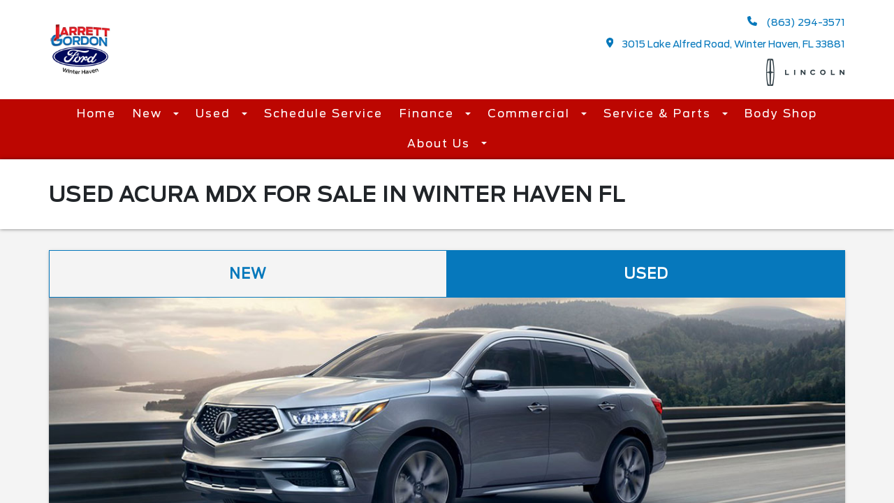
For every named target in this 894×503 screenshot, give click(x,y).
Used (215, 113)
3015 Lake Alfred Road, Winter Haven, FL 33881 (726, 44)
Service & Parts (659, 113)
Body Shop (781, 113)
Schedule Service (323, 113)
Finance (429, 113)
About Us (440, 143)
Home (96, 113)
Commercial (531, 113)
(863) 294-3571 (796, 22)
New (149, 113)
